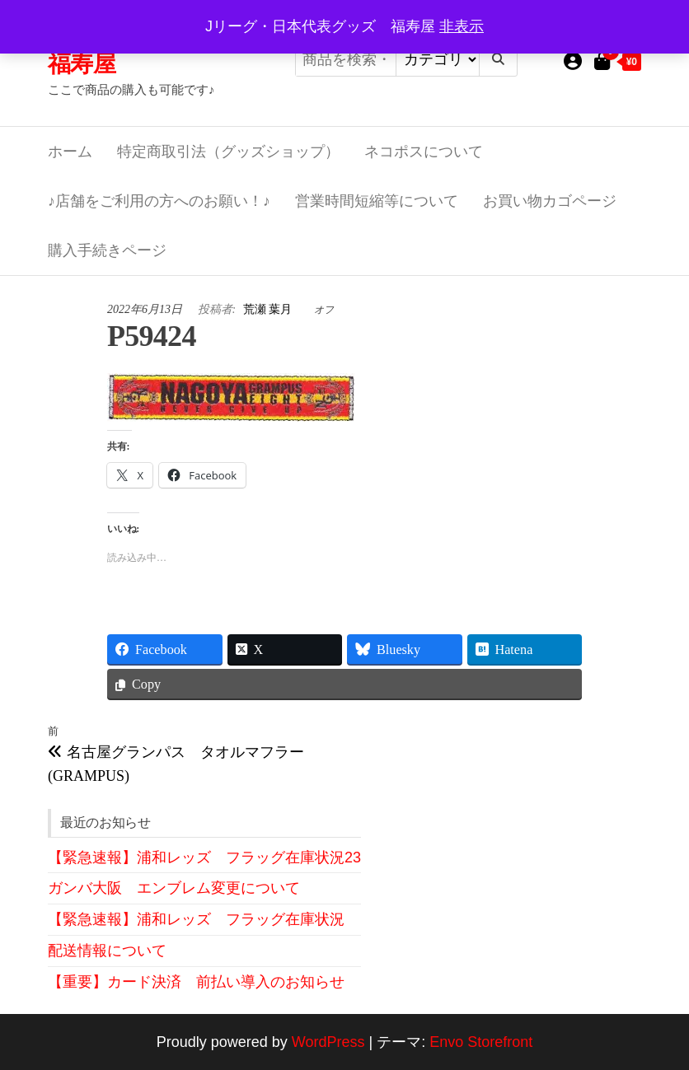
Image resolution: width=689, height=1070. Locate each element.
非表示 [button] (461, 26)
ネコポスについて (423, 151)
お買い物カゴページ (549, 201)
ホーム (70, 151)
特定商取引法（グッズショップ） (228, 151)
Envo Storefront (480, 1042)
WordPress (328, 1042)
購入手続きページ (107, 250)
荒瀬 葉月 (269, 309)
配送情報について (107, 950)
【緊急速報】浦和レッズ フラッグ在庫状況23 (204, 857)
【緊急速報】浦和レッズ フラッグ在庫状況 (196, 919)
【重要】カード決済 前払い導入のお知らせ (196, 982)
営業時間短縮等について (376, 201)
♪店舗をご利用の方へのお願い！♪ (159, 201)
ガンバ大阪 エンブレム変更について (174, 888)
